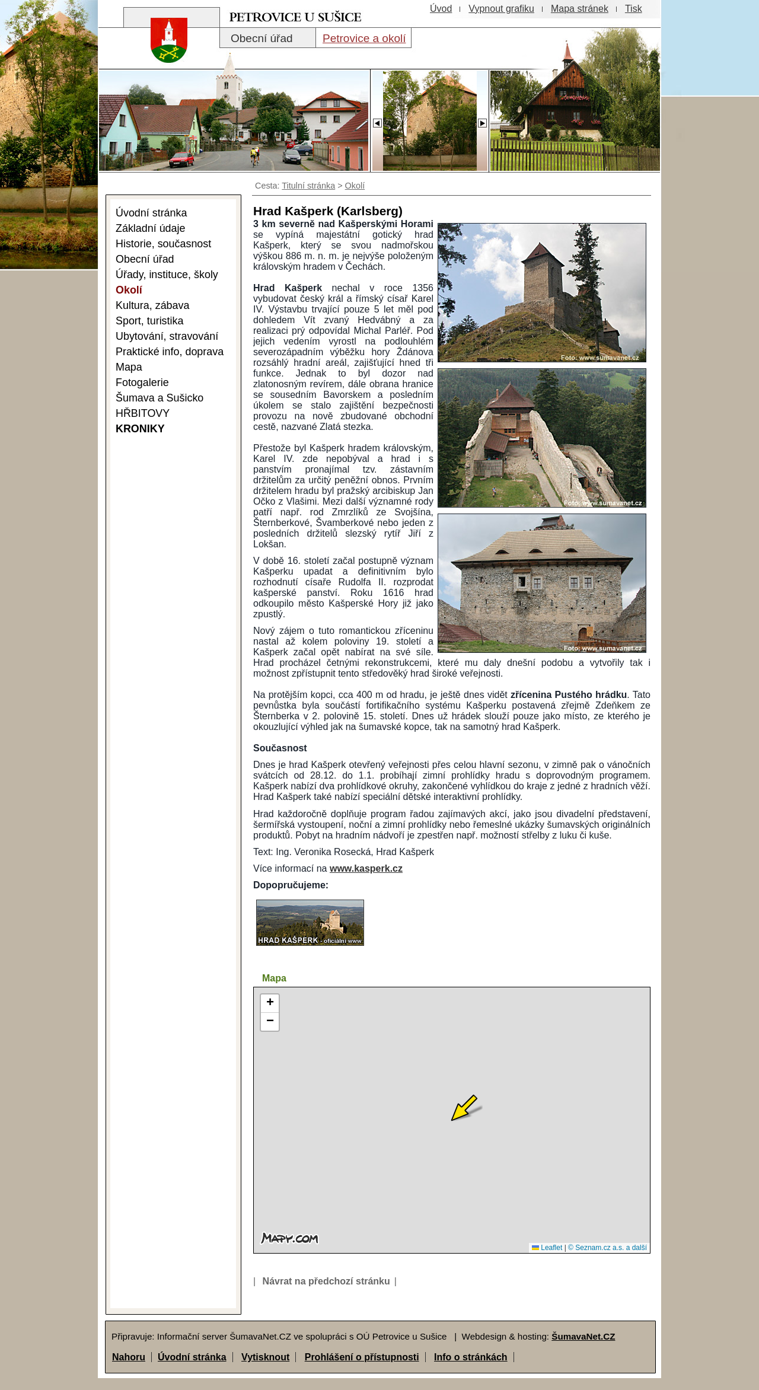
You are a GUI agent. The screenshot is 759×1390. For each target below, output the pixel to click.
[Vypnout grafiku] (501, 9)
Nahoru (128, 1357)
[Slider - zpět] (376, 119)
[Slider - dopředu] (482, 119)
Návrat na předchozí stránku (326, 1281)
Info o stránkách (471, 1357)
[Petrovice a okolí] (363, 38)
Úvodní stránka (192, 1357)
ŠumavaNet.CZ (583, 1336)
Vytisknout (265, 1357)
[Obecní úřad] (267, 38)
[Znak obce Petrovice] (163, 56)
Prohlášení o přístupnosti (362, 1357)
